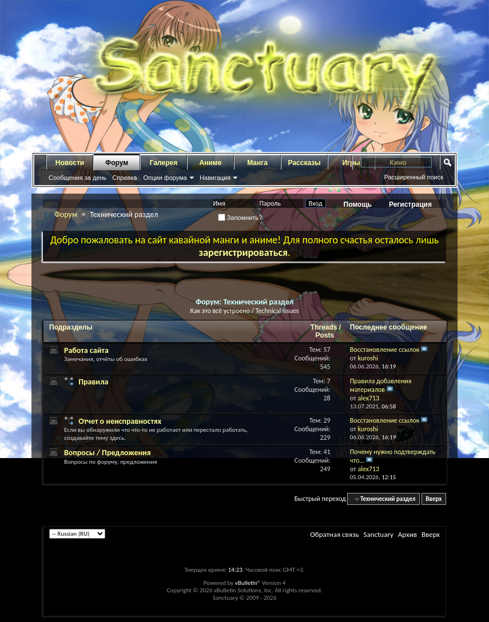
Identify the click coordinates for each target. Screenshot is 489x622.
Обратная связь (334, 534)
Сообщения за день (77, 177)
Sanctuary (378, 534)
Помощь (358, 204)
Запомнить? (240, 217)
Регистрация (410, 204)
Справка (124, 177)
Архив (407, 534)
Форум (116, 163)
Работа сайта (86, 350)
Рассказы (304, 163)
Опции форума (164, 177)
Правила (93, 382)
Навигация (215, 177)
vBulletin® (248, 583)
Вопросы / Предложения (107, 453)
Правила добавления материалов (381, 385)
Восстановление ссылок (385, 350)
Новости (69, 163)
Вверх (434, 499)
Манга (257, 163)
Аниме (211, 163)
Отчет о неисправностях (119, 421)
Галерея (163, 163)
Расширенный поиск (413, 177)
